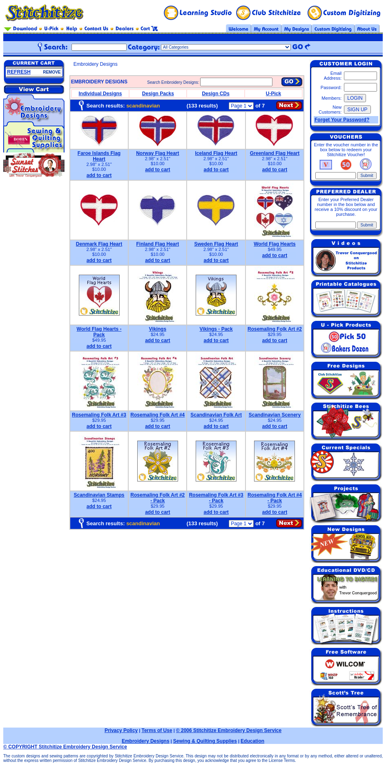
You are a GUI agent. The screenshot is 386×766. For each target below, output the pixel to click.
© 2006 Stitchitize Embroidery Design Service (228, 730)
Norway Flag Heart (157, 153)
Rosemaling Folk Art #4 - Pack (275, 498)
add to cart (99, 175)
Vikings (157, 329)
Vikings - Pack (216, 329)
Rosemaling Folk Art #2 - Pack (157, 498)
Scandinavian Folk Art (216, 415)
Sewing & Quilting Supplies (205, 741)
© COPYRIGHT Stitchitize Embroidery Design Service (65, 747)
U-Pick (273, 93)
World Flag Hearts (274, 244)
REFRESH (19, 72)
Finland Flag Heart (157, 244)
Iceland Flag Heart (216, 153)
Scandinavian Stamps (99, 495)
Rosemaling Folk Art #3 (99, 415)
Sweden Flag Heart (216, 244)
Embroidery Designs (146, 741)
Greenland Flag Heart (274, 153)
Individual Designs (100, 93)
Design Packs (158, 93)
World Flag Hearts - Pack (99, 332)
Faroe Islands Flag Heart (99, 156)
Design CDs (215, 93)
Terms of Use (156, 730)
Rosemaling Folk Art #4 (157, 415)
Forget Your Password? (342, 120)
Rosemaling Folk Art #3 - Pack (216, 498)
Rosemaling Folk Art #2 (275, 329)
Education (252, 741)
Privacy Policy (121, 730)
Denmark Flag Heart (99, 244)
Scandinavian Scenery (275, 415)
